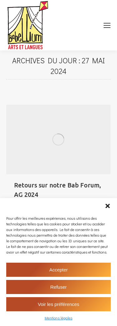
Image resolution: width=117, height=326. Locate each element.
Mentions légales (58, 317)
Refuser (58, 287)
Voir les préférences (58, 304)
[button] (108, 206)
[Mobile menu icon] (107, 25)
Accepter (58, 269)
